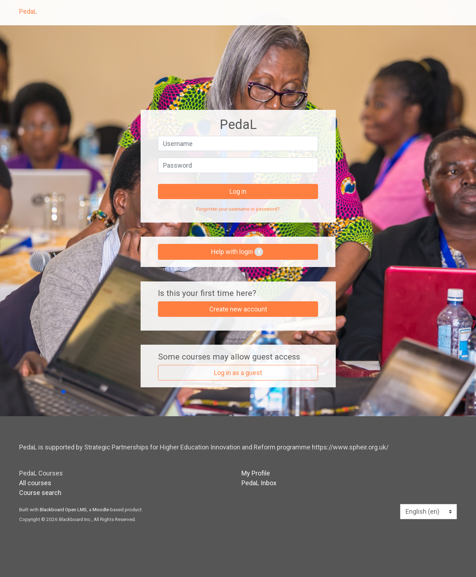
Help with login (237, 251)
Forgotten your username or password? (238, 209)
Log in (238, 191)
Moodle (101, 509)
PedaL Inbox (258, 483)
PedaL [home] (28, 11)
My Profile (255, 473)
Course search (40, 492)
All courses (35, 483)
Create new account (238, 309)
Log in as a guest (238, 372)
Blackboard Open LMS (63, 509)
